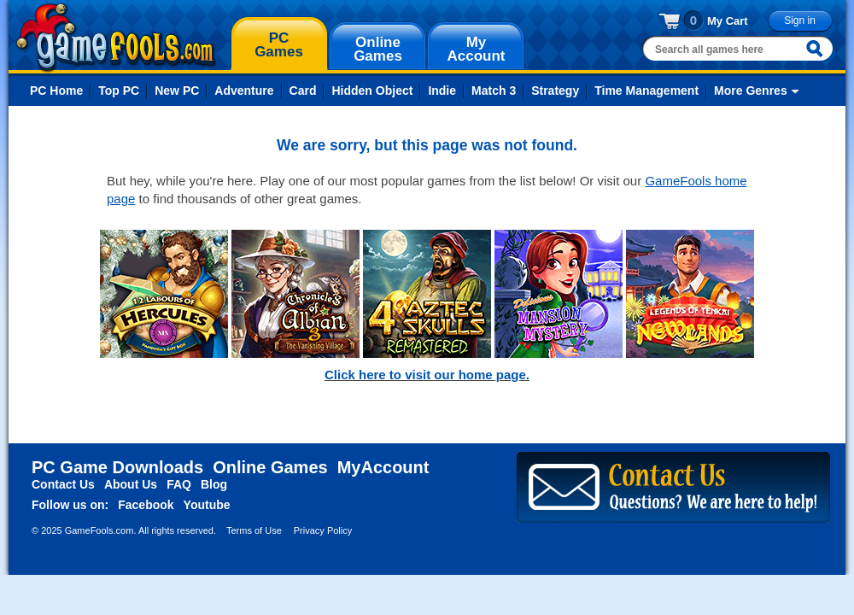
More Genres (750, 90)
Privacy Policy (323, 530)
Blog (214, 484)
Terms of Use (254, 530)
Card (303, 90)
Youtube (207, 505)
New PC (177, 90)
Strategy (555, 90)
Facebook (145, 505)
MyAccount (383, 467)
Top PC (118, 90)
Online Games (270, 467)
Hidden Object (371, 90)
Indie (442, 90)
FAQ (179, 484)
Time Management (646, 90)
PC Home (56, 90)
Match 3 (493, 90)
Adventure (243, 90)
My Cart (727, 21)
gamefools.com (116, 37)
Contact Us (63, 484)
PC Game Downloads (117, 467)
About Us (130, 484)
